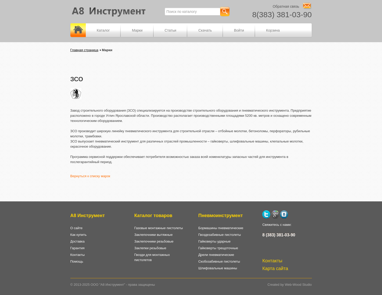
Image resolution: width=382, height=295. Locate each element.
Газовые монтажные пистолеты (158, 228)
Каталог (103, 30)
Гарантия (77, 248)
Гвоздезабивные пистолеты (219, 235)
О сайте (76, 228)
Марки (137, 30)
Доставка (77, 241)
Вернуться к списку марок (90, 176)
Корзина (273, 30)
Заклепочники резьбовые (154, 241)
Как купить (78, 235)
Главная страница (84, 50)
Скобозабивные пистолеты (219, 261)
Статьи (170, 30)
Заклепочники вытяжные (153, 235)
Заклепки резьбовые (150, 248)
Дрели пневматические (216, 255)
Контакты (77, 255)
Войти (239, 30)
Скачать (205, 30)
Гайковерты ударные (214, 241)
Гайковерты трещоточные (218, 248)
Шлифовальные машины (217, 268)
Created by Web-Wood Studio (289, 285)
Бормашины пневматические (220, 228)
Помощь (76, 261)
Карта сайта (275, 268)
